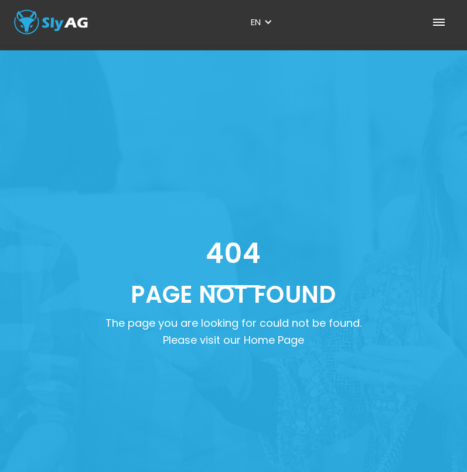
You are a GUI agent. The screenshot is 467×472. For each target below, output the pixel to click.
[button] (261, 22)
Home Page (274, 340)
